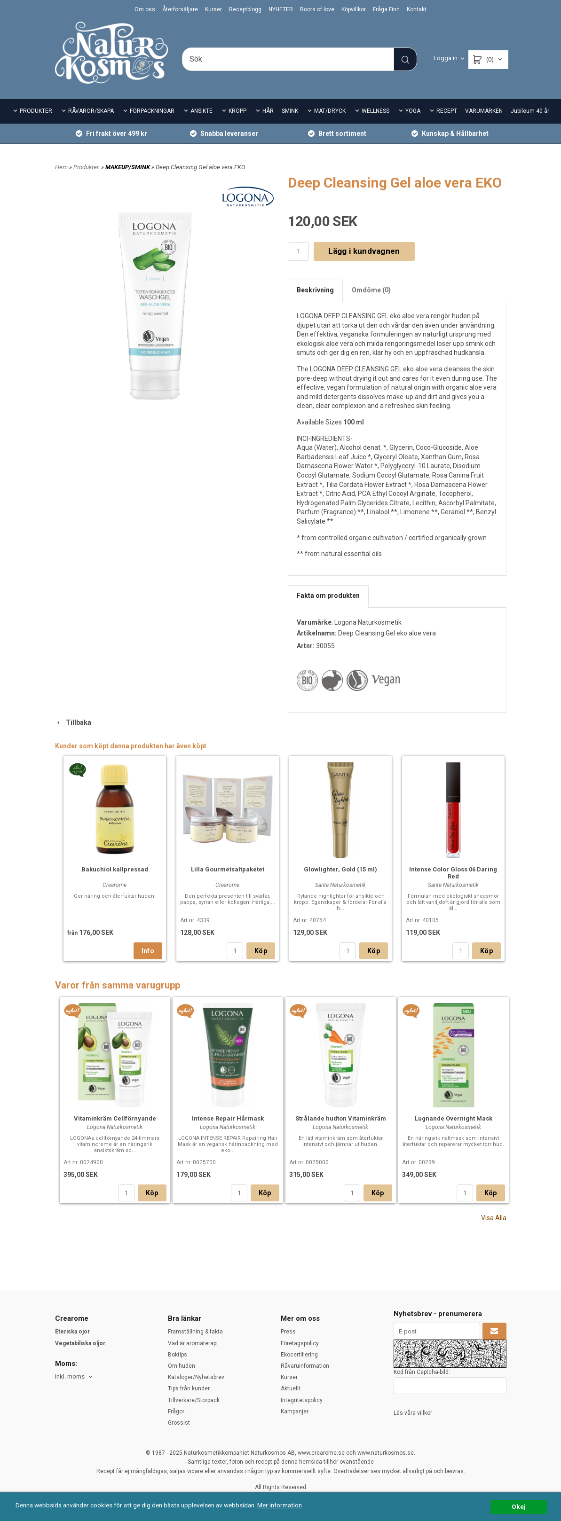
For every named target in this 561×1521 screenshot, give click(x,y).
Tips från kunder (189, 1388)
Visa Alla (493, 1218)
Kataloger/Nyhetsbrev (196, 1377)
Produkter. (87, 167)
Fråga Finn (386, 9)
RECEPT (446, 111)
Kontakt (417, 9)
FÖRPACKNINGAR (152, 111)
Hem (61, 167)
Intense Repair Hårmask (228, 1118)
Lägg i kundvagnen (364, 251)
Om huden (181, 1366)
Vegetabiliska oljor (80, 1343)
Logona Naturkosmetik (368, 622)
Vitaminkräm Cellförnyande (115, 1118)
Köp (260, 951)
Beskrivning (315, 290)
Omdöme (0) (371, 290)
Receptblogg (245, 9)
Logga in (446, 58)
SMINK (290, 111)
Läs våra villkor (413, 1413)
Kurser (213, 9)
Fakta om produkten (328, 595)
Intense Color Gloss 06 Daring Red (453, 873)
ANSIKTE (201, 111)
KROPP (237, 111)
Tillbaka (73, 722)
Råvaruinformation (305, 1366)
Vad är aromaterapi (193, 1343)
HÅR (268, 111)
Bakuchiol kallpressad (114, 869)
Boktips (177, 1354)
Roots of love (317, 9)
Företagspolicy (300, 1343)
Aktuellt (290, 1388)
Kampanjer (294, 1411)
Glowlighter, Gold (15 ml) (340, 869)
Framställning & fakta (195, 1331)
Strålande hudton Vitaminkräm (340, 1118)
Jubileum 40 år (530, 111)
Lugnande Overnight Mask (453, 1118)
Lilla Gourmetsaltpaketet (227, 869)
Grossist (179, 1422)
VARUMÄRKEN (484, 111)
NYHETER (281, 9)
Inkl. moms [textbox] (70, 1376)
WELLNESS (375, 111)
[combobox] (74, 1376)
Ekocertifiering (299, 1354)
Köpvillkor (353, 9)
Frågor (176, 1411)
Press (288, 1331)
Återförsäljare (180, 9)
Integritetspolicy (302, 1400)
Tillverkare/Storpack (194, 1400)
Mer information (279, 1505)
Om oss (144, 9)
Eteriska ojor (72, 1331)
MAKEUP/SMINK (128, 167)
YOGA (412, 111)
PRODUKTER (36, 111)
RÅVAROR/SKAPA (91, 111)
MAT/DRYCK (330, 111)
